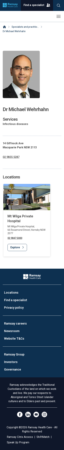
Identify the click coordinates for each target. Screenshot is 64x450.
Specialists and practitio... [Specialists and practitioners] (25, 26)
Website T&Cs (14, 338)
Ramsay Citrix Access (20, 437)
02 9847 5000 (15, 238)
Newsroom (11, 331)
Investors (11, 362)
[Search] (58, 5)
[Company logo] (10, 5)
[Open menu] (58, 16)
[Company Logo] (32, 276)
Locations (11, 292)
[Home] (4, 27)
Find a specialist (15, 300)
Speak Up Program (18, 442)
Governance (12, 369)
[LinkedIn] (28, 414)
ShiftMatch (43, 437)
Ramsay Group (14, 354)
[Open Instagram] (44, 414)
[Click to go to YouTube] (36, 414)
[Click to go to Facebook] (20, 414)
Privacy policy (14, 307)
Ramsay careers (15, 323)
